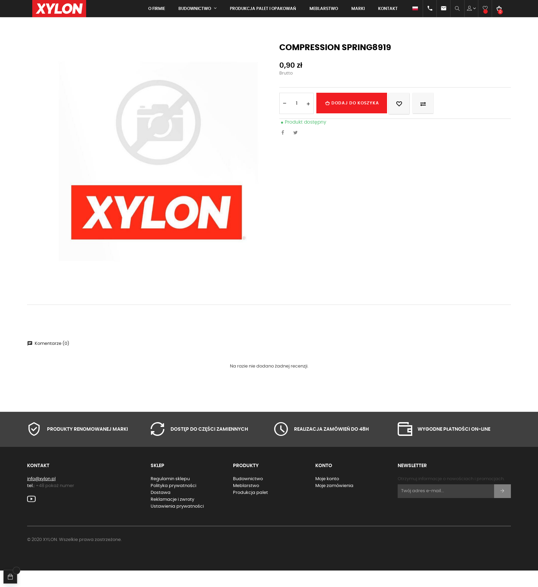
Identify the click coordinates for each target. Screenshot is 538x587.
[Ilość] (296, 119)
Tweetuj (297, 149)
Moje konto (327, 495)
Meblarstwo (246, 502)
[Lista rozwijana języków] (409, 8)
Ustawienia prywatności (177, 522)
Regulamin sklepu (170, 495)
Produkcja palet (250, 509)
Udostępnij (284, 149)
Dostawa (161, 509)
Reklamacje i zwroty (172, 515)
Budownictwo (248, 495)
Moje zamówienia (334, 502)
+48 (55, 502)
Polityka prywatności (173, 502)
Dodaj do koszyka (359, 119)
